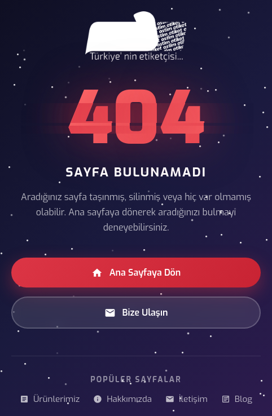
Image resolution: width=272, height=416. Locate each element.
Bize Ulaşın (136, 312)
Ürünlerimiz (50, 399)
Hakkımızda (122, 399)
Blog (236, 399)
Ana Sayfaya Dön (136, 272)
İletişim (186, 399)
